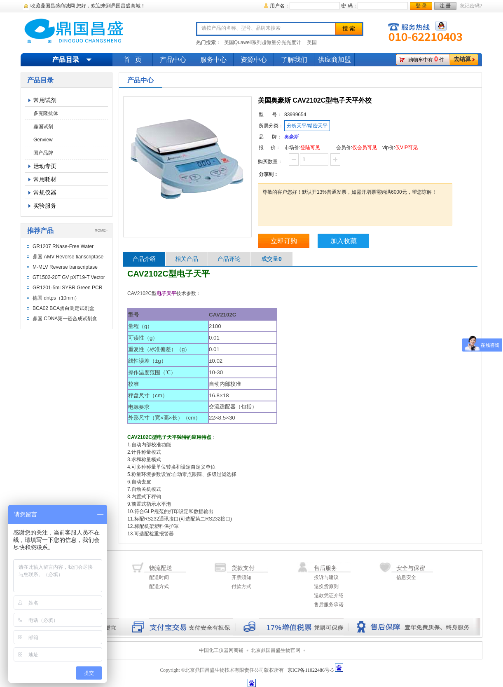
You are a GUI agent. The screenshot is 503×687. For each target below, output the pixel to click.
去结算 (462, 59)
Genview (43, 140)
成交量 (271, 259)
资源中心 (254, 59)
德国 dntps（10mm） (56, 298)
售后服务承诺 (329, 604)
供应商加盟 (334, 59)
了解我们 (294, 59)
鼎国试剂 (43, 126)
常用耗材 (44, 179)
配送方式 (159, 586)
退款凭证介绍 (329, 595)
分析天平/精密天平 (307, 126)
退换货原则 (326, 586)
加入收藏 (343, 240)
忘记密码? (471, 6)
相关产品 (186, 259)
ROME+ (101, 230)
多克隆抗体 (45, 113)
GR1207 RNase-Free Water (63, 246)
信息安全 (406, 577)
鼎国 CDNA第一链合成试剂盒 (65, 318)
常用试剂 (44, 100)
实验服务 (44, 205)
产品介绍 (144, 259)
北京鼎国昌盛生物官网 (275, 650)
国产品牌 (43, 153)
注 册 (445, 6)
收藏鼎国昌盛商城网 (52, 6)
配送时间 (159, 577)
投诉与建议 (326, 577)
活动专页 (44, 166)
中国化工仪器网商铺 (221, 650)
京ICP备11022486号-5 (311, 670)
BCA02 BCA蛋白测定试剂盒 (63, 308)
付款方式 (241, 586)
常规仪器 (44, 192)
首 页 (133, 59)
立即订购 (284, 240)
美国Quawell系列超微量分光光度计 (262, 42)
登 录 (421, 6)
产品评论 (229, 259)
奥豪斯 (291, 137)
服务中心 (213, 59)
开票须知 (241, 577)
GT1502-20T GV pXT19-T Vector (69, 277)
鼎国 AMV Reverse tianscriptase (68, 257)
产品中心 (173, 59)
